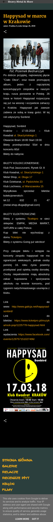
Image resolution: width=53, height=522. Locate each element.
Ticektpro (32, 218)
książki (8, 483)
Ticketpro (16, 237)
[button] (5, 32)
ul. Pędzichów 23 (33, 181)
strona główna (17, 460)
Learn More (22, 519)
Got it (35, 519)
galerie (9, 466)
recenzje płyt (15, 477)
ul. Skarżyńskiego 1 (25, 135)
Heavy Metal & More (20, 1)
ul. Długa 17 (25, 177)
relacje (10, 471)
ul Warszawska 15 (33, 186)
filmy (7, 489)
